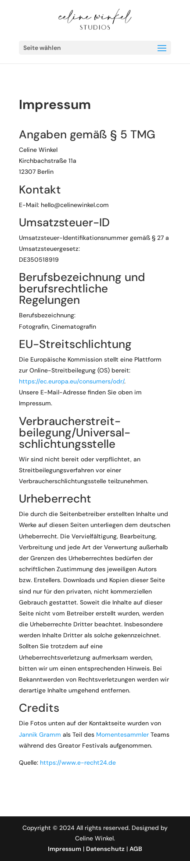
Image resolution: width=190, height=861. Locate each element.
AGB (135, 849)
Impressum (64, 849)
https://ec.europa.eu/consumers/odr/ (71, 381)
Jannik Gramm (40, 734)
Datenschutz (105, 849)
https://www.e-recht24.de (78, 762)
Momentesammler (122, 734)
